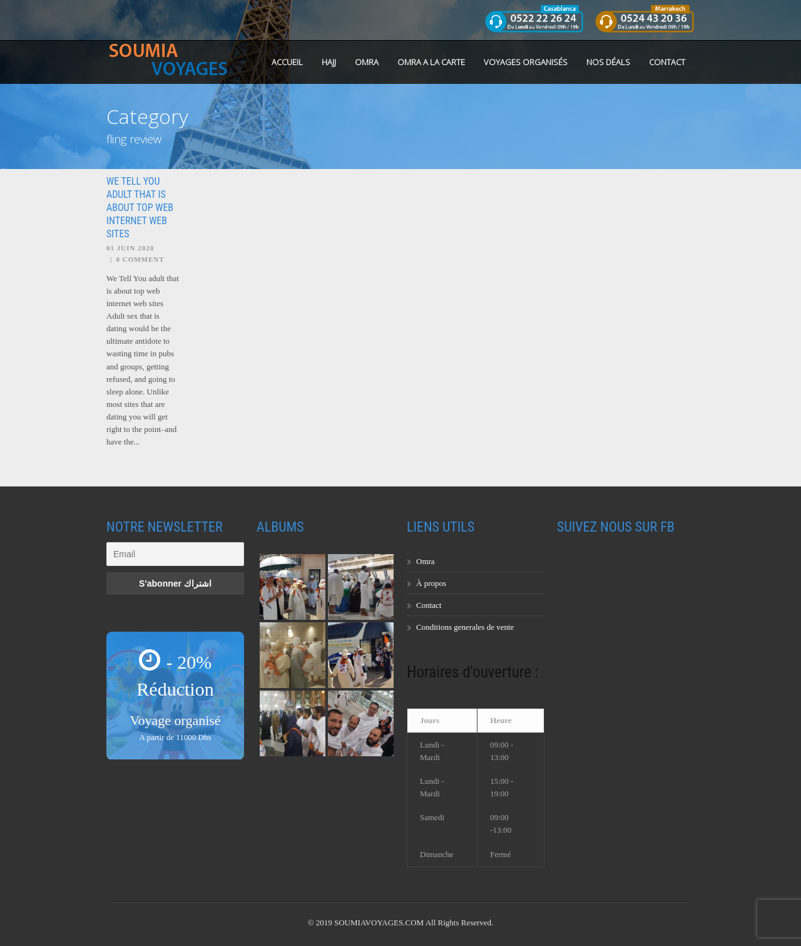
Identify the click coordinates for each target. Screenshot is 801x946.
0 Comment (140, 259)
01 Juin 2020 (130, 248)
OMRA (367, 62)
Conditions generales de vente (465, 627)
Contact (667, 62)
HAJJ (329, 62)
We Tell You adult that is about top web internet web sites (139, 207)
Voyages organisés (526, 62)
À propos (431, 583)
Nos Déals (608, 62)
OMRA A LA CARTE (431, 62)
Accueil (287, 62)
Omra (425, 561)
